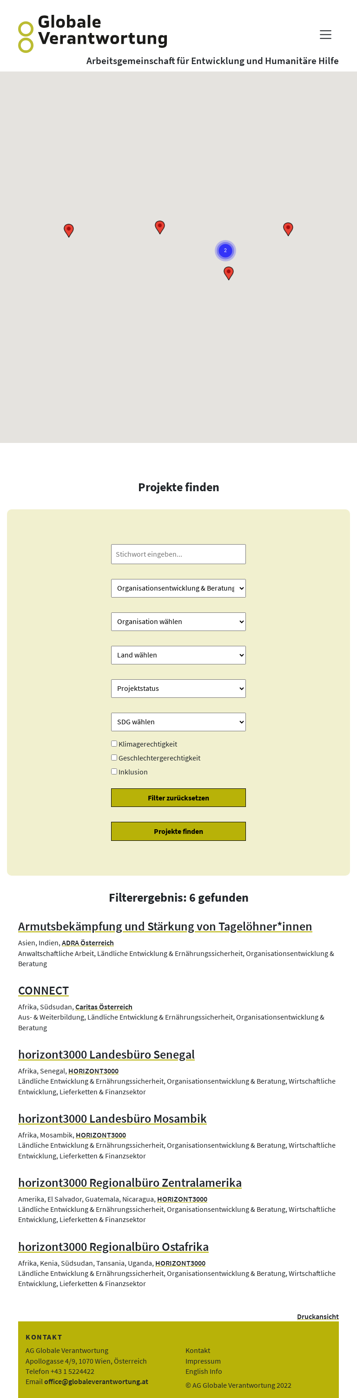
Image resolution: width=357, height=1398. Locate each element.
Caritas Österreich (103, 1006)
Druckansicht (318, 1316)
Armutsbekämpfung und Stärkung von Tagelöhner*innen (165, 926)
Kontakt (197, 1350)
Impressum (203, 1360)
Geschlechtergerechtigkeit (159, 757)
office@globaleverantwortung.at (96, 1381)
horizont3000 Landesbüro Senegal (106, 1054)
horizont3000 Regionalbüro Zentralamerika (130, 1182)
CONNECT (43, 990)
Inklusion (133, 771)
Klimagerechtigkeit (148, 743)
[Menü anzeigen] (325, 34)
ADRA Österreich (88, 942)
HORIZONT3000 (93, 1070)
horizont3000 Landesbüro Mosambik (112, 1118)
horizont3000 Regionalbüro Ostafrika (113, 1246)
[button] (288, 229)
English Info (203, 1371)
